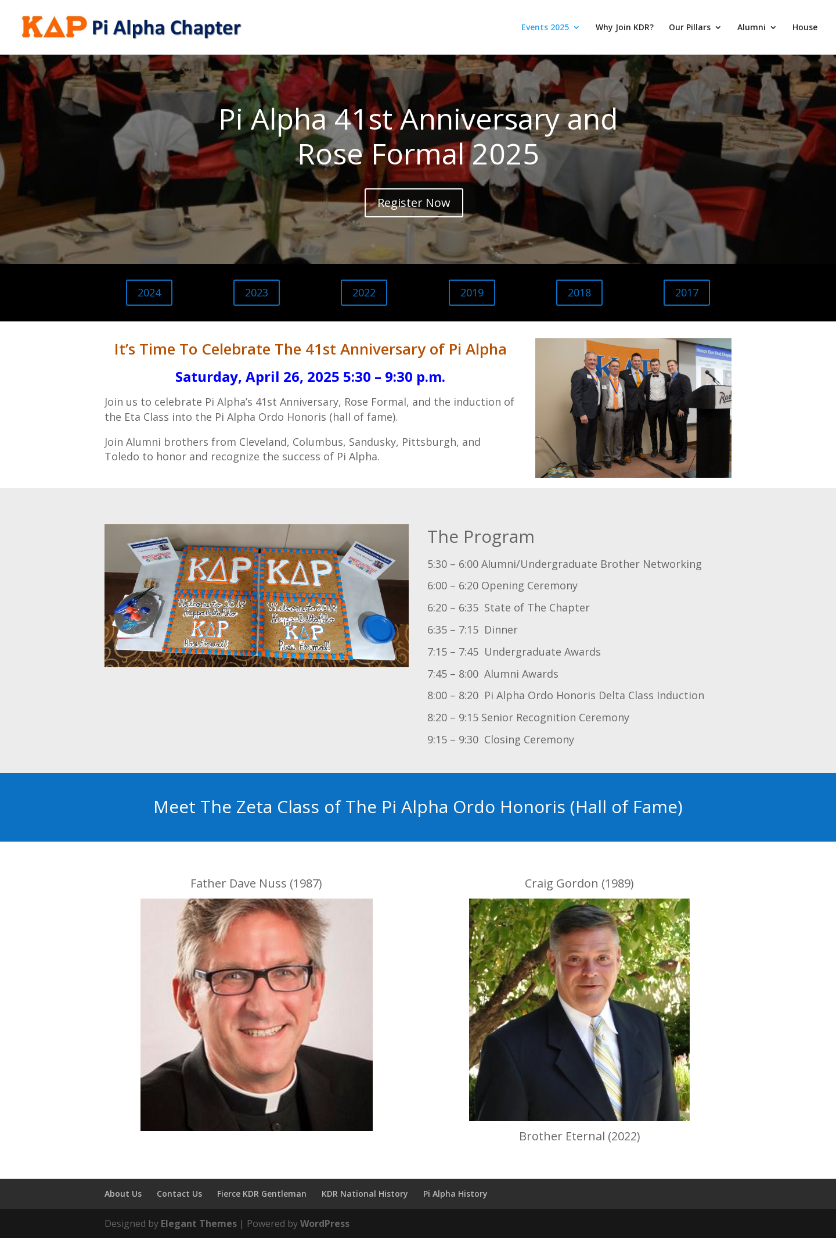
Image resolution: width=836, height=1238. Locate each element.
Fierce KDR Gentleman (262, 1193)
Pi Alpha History (455, 1193)
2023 (256, 292)
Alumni (751, 28)
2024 (149, 292)
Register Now (414, 202)
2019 (472, 292)
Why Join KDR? (625, 28)
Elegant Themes (199, 1223)
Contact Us (179, 1193)
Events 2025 (545, 28)
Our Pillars (690, 28)
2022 (364, 292)
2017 (686, 292)
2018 (579, 292)
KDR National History (365, 1193)
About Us (123, 1193)
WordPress (324, 1223)
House (804, 28)
